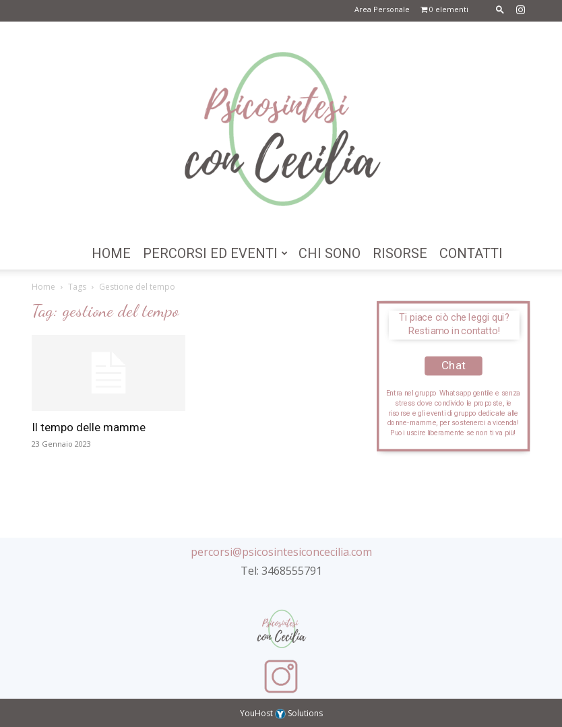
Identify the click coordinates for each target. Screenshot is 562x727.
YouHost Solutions (281, 713)
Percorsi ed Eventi (215, 253)
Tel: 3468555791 (281, 570)
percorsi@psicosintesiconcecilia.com (281, 551)
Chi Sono (330, 253)
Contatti (471, 253)
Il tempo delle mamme (89, 427)
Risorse (400, 253)
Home (111, 253)
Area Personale (382, 9)
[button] (500, 9)
